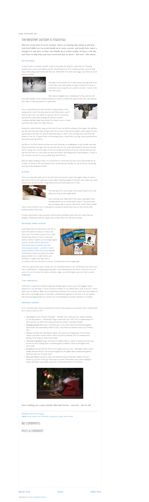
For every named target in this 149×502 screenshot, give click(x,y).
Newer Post (24, 491)
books (34, 416)
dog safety (54, 416)
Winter (70, 416)
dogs (61, 416)
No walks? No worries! (40, 251)
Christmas (45, 416)
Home (60, 491)
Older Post (96, 491)
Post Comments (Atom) (37, 497)
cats (39, 416)
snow (65, 416)
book (29, 416)
